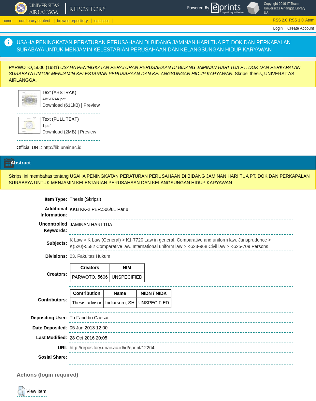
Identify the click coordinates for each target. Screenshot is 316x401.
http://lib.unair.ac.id (62, 147)
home (7, 21)
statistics (101, 21)
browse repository (72, 21)
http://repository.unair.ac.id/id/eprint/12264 (112, 347)
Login (278, 28)
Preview (92, 105)
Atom (309, 20)
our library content (34, 21)
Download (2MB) (59, 131)
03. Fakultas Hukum (90, 256)
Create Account (300, 28)
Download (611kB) (61, 105)
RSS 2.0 (280, 20)
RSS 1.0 (296, 20)
